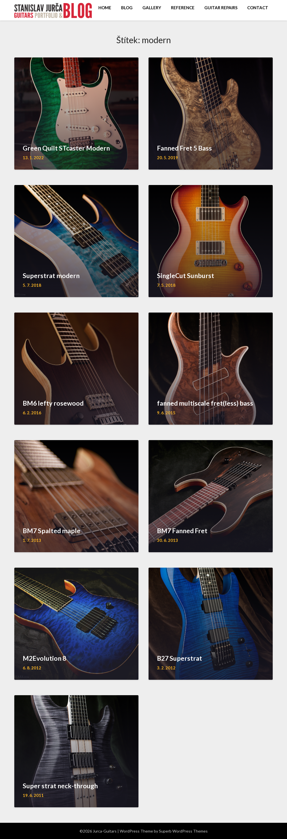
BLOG (127, 7)
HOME (104, 7)
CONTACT (257, 7)
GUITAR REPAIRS (220, 7)
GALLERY (151, 7)
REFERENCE (183, 7)
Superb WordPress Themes (183, 831)
